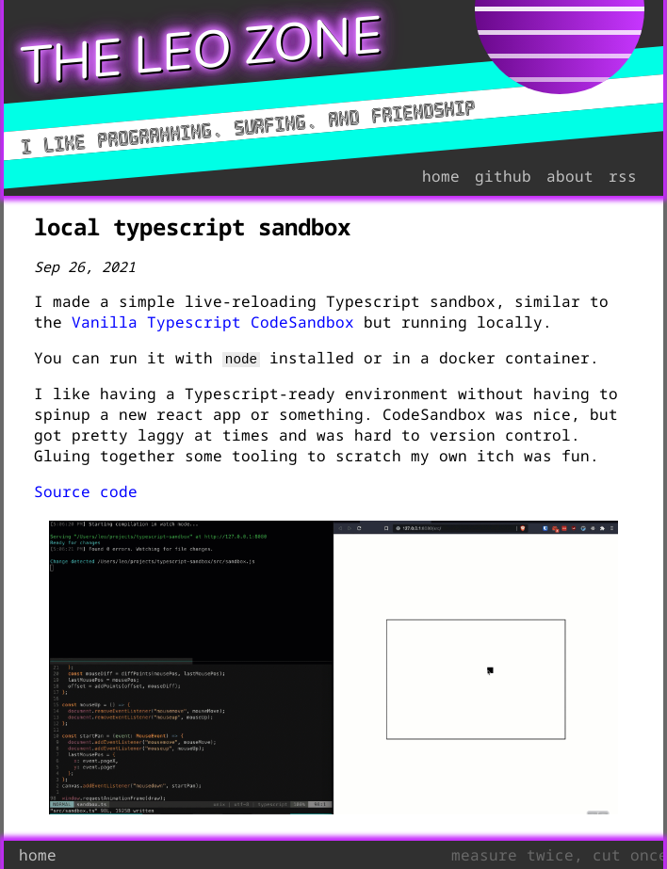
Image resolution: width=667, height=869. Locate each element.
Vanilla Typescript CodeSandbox (213, 322)
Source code (86, 491)
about (570, 176)
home (441, 176)
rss (623, 176)
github (503, 176)
